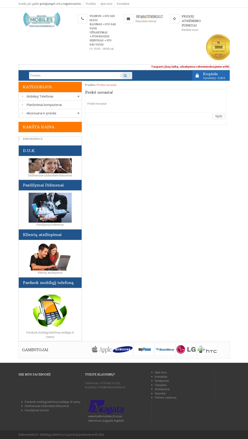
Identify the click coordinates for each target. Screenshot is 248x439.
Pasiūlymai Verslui (37, 410)
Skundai (160, 393)
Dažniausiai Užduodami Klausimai (47, 406)
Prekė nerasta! (106, 85)
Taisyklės (161, 385)
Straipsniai (162, 381)
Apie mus (106, 4)
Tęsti (218, 116)
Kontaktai (123, 4)
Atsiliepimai (162, 389)
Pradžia (91, 4)
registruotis (72, 4)
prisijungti (47, 4)
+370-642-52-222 (110, 383)
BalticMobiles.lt (32, 139)
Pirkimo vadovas (166, 397)
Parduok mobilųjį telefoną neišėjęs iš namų (52, 402)
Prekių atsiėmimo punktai (191, 20)
